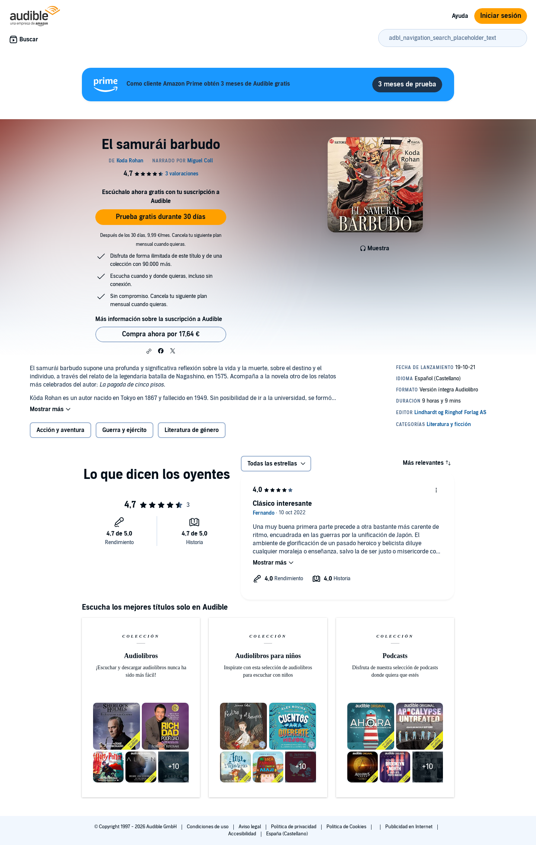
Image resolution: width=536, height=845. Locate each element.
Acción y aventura (60, 430)
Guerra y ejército (124, 430)
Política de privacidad (294, 827)
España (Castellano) (287, 834)
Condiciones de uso (208, 827)
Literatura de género (192, 430)
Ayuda (460, 16)
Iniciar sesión (500, 16)
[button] (149, 351)
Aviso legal (250, 827)
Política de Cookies (347, 827)
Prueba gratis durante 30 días (160, 217)
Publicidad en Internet (409, 827)
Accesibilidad (242, 834)
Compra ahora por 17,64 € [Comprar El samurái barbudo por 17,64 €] (161, 334)
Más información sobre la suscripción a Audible (158, 319)
